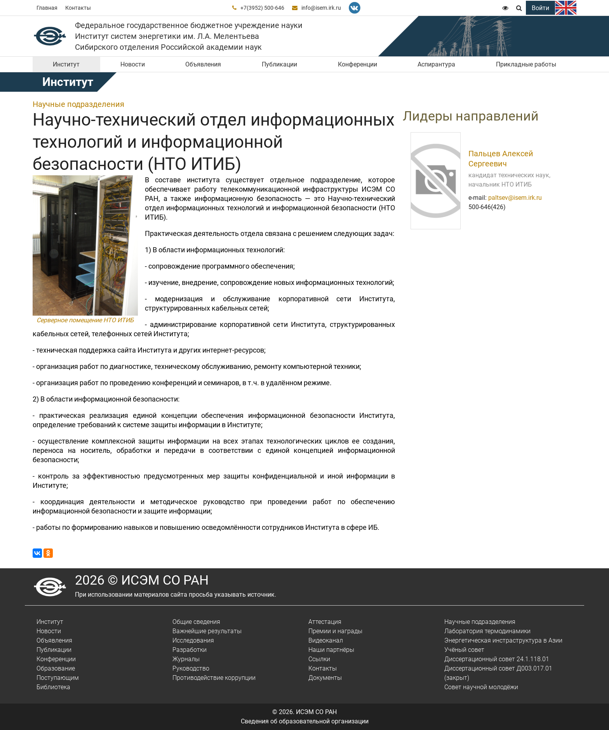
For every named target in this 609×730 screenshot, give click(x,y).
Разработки (189, 649)
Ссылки (319, 659)
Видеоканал (325, 640)
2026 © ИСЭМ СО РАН (142, 580)
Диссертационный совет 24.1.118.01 (496, 659)
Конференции (357, 64)
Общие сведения (196, 621)
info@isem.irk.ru (321, 8)
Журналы (186, 659)
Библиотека (53, 687)
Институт (66, 64)
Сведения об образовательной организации (305, 721)
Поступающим (58, 677)
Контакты (78, 8)
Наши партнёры (331, 649)
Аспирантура (436, 64)
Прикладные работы (526, 64)
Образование (56, 668)
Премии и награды (335, 631)
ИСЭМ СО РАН (316, 712)
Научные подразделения (78, 104)
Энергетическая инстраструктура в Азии (503, 640)
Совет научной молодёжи (481, 687)
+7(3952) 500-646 (262, 8)
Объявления (203, 64)
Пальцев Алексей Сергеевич (500, 158)
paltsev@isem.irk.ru (515, 197)
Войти (540, 8)
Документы (325, 677)
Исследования (193, 640)
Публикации (279, 64)
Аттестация (324, 621)
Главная (47, 8)
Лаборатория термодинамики (487, 631)
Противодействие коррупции (214, 677)
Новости (132, 64)
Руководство (190, 668)
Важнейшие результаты (207, 631)
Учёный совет (464, 649)
